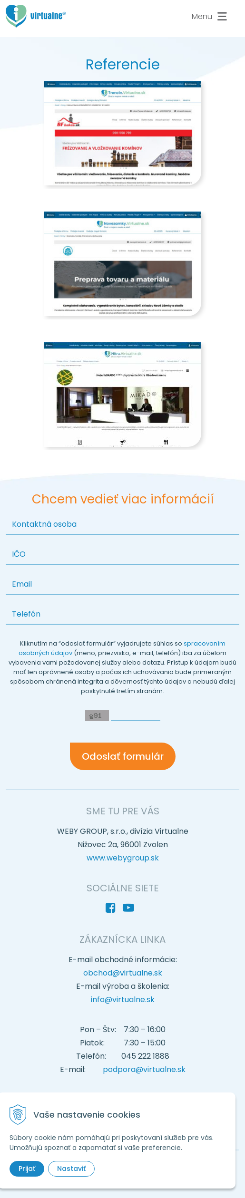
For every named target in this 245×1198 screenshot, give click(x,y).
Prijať (27, 1168)
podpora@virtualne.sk (144, 1069)
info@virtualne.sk (123, 999)
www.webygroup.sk (123, 857)
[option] (122, 135)
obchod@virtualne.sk (122, 972)
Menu (211, 17)
